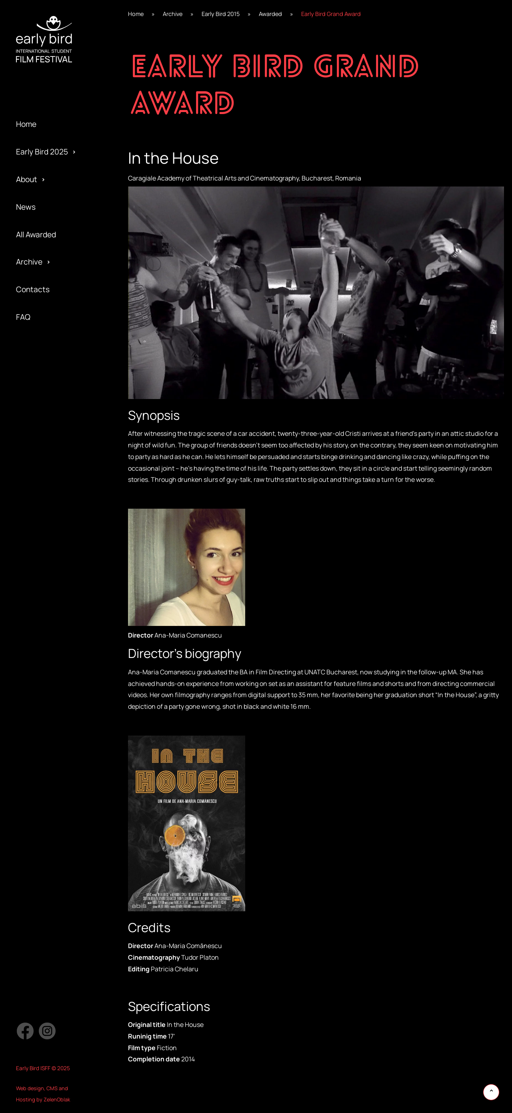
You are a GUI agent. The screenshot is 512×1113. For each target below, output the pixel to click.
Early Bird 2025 (42, 151)
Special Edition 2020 (51, 501)
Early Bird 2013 (41, 694)
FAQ (23, 317)
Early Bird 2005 (42, 721)
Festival (29, 487)
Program (31, 556)
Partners (31, 597)
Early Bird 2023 (42, 418)
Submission (36, 611)
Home (26, 124)
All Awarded (36, 234)
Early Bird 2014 (41, 666)
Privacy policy (40, 625)
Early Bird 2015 (41, 639)
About (26, 179)
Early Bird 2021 (41, 474)
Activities (32, 570)
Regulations (37, 515)
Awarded (31, 474)
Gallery (28, 501)
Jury (23, 639)
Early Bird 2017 (41, 584)
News (26, 207)
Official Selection (45, 584)
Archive (29, 262)
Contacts (33, 289)
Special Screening (47, 528)
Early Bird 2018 (41, 556)
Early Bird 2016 (41, 611)
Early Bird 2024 (42, 391)
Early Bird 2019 (41, 528)
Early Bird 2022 (42, 446)
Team (25, 542)
